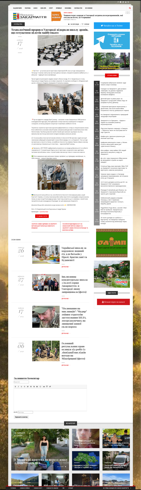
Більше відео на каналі (114, 302)
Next (129, 13)
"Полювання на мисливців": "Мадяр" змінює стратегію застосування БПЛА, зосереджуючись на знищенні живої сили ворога (74, 317)
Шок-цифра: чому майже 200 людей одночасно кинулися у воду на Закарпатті (113, 152)
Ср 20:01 (97, 100)
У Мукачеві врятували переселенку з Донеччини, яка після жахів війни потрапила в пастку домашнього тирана (115, 108)
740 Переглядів (73, 24)
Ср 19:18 (97, 108)
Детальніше (66, 267)
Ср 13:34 (97, 220)
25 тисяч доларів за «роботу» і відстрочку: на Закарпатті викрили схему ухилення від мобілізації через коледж (114, 220)
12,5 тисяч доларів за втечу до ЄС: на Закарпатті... (117, 444)
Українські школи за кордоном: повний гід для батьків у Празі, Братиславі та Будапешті (74, 254)
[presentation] (15, 386)
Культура (43, 8)
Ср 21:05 (97, 91)
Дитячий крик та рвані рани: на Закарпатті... (115, 466)
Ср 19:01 (97, 122)
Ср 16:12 (97, 176)
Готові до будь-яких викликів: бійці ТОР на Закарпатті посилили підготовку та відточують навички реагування (114, 168)
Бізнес (36, 8)
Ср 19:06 (97, 115)
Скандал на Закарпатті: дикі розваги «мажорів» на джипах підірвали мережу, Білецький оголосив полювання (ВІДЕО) (113, 91)
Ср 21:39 (97, 84)
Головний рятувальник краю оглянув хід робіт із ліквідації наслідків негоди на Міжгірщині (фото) (74, 351)
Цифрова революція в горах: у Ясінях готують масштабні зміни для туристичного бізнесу (114, 144)
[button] (15, 386)
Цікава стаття (42, 216)
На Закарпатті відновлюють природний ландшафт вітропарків (114, 115)
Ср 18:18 (97, 137)
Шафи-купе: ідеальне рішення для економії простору (113, 137)
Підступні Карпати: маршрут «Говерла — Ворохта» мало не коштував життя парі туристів (114, 130)
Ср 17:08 (97, 160)
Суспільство (78, 8)
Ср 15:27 (97, 184)
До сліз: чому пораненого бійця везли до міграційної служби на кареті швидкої (114, 160)
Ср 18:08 (97, 144)
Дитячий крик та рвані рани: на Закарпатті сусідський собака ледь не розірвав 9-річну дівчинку (114, 100)
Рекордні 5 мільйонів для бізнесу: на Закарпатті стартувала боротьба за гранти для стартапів (113, 192)
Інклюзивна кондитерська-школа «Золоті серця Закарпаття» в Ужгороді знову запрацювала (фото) (75, 284)
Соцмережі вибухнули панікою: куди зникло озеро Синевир (113, 84)
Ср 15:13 (97, 192)
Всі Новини (88, 8)
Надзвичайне (17, 8)
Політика (28, 8)
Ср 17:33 (97, 152)
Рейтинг (85, 24)
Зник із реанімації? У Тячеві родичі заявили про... (84, 443)
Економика (77, 462)
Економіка (68, 8)
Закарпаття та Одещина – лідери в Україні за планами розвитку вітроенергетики (113, 122)
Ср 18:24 (97, 130)
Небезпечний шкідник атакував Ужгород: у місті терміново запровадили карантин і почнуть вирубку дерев (112, 201)
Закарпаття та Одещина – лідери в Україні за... (86, 466)
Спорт (51, 8)
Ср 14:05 (97, 210)
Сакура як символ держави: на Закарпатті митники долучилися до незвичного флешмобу (44, 226)
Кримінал (59, 8)
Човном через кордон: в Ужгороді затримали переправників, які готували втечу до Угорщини (93, 16)
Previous (127, 13)
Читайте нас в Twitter (113, 26)
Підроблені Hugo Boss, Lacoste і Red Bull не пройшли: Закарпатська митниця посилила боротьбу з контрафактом (113, 210)
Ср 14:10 (97, 201)
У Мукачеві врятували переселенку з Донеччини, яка (41, 461)
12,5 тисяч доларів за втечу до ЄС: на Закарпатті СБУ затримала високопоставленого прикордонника (114, 184)
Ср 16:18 (97, 168)
